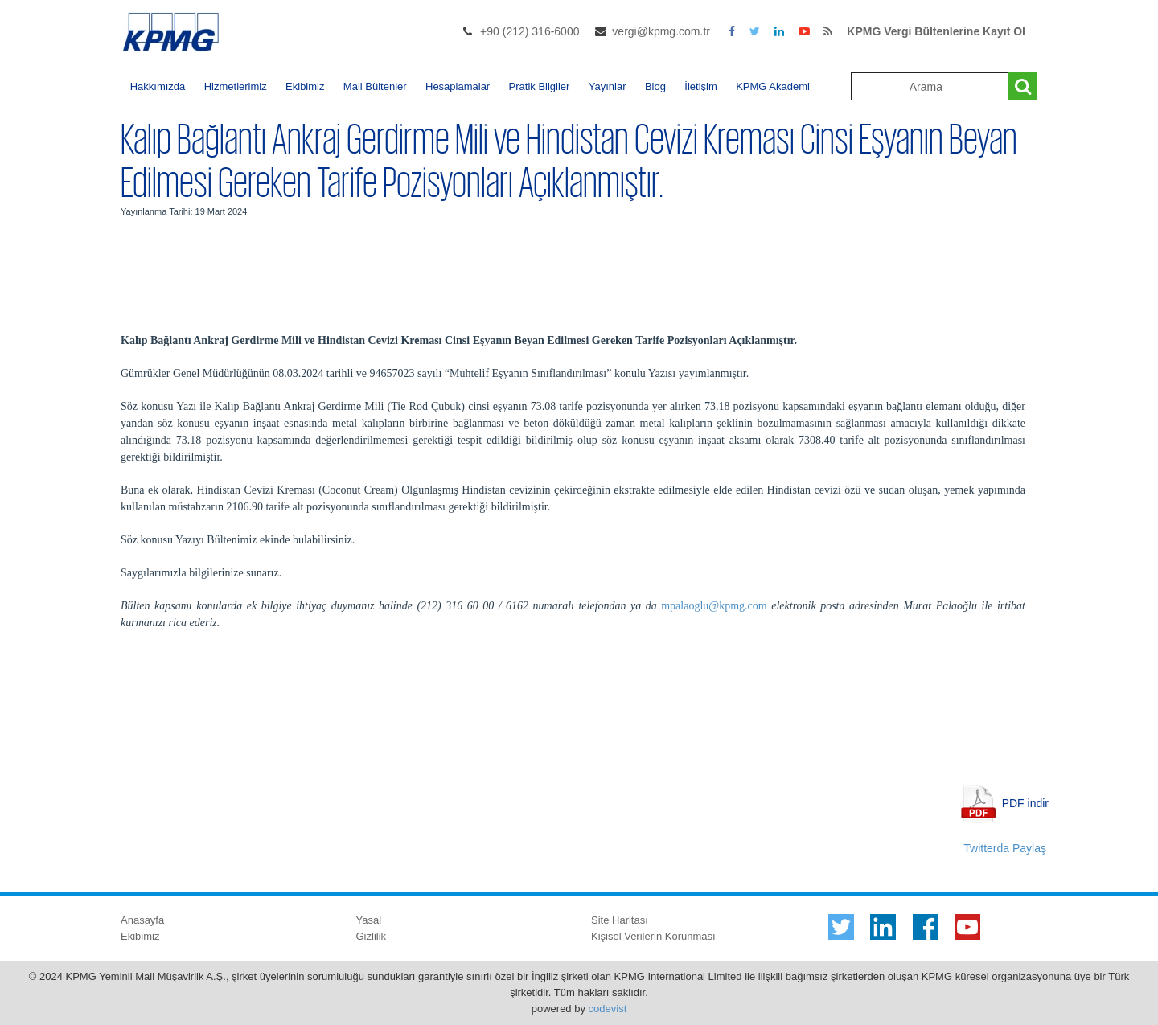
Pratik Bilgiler (539, 86)
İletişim (700, 86)
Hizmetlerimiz (235, 86)
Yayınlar (607, 86)
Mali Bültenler (375, 86)
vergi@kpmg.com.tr (661, 31)
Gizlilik (371, 936)
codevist (608, 1008)
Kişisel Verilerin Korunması (653, 936)
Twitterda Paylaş (1004, 848)
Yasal (369, 920)
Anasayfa (142, 920)
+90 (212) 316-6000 (529, 31)
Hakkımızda (158, 86)
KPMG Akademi (773, 86)
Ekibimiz (304, 86)
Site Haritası (619, 920)
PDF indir (1025, 802)
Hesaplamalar (457, 86)
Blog (655, 86)
